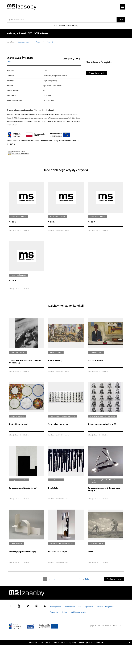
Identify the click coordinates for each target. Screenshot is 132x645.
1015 (87, 579)
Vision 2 (50, 42)
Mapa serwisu (70, 607)
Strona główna (23, 42)
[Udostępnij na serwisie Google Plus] (74, 59)
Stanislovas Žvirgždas (20, 58)
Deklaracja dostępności (105, 607)
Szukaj (121, 20)
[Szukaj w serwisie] (62, 19)
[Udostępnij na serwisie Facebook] (79, 59)
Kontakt (64, 612)
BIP (80, 607)
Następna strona (114, 579)
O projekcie (89, 607)
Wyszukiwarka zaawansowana (65, 25)
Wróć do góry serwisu (79, 612)
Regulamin (54, 612)
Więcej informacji (96, 73)
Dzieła (38, 42)
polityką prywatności (95, 642)
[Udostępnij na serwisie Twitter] (77, 59)
